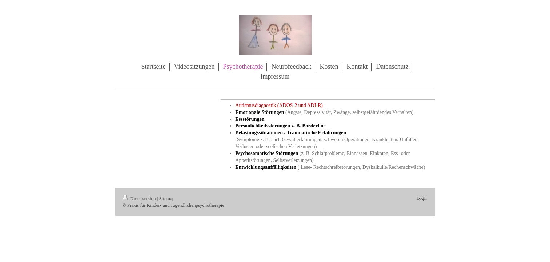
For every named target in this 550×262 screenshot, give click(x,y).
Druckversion (140, 198)
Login (421, 198)
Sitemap (167, 198)
